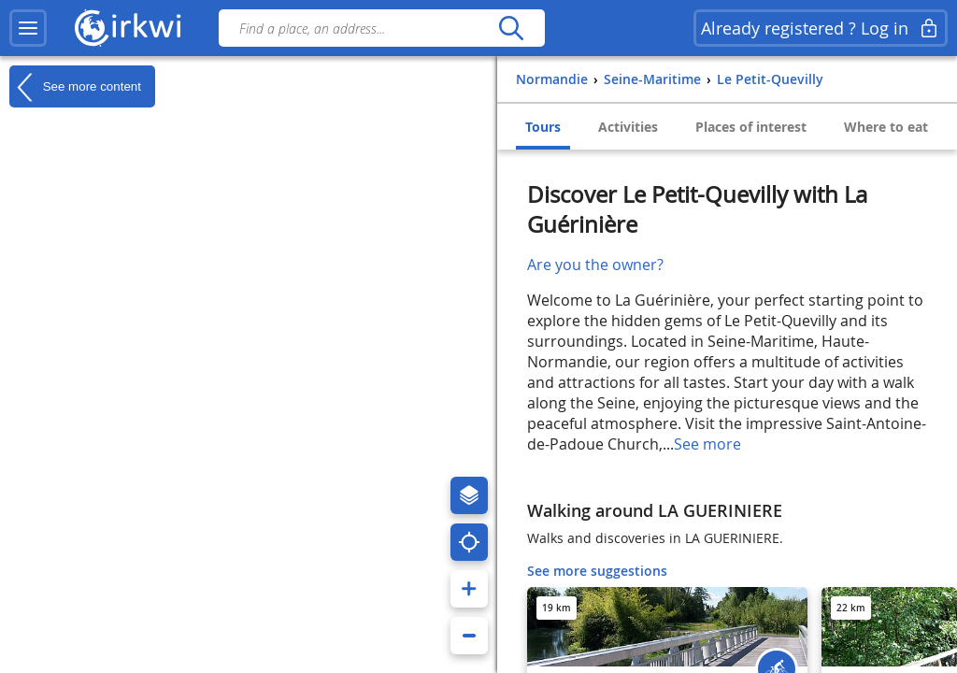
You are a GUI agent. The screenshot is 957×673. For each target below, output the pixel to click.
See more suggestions (597, 571)
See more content (75, 87)
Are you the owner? (595, 264)
